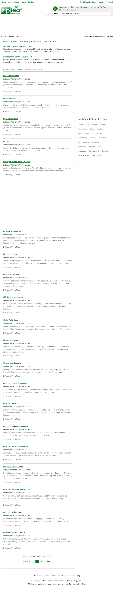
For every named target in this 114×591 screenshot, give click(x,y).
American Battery (10, 403)
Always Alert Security (12, 363)
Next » (49, 561)
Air (79, 142)
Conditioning (82, 137)
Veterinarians (82, 129)
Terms (62, 581)
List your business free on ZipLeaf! (17, 46)
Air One (6, 141)
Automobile (84, 155)
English (32, 2)
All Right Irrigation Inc (12, 231)
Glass (87, 133)
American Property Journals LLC (16, 489)
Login (101, 2)
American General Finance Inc (15, 446)
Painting (86, 142)
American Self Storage (12, 512)
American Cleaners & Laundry (15, 426)
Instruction (102, 137)
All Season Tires (10, 254)
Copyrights (78, 581)
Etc (93, 133)
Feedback (109, 2)
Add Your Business (88, 2)
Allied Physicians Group (13, 297)
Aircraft (80, 124)
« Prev (25, 561)
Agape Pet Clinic (10, 98)
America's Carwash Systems (15, 383)
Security (102, 124)
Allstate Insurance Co (12, 340)
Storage (99, 133)
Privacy (69, 581)
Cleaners (93, 137)
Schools (105, 151)
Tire (87, 124)
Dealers (97, 155)
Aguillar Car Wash (10, 119)
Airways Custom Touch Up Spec (16, 162)
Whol (100, 146)
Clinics (92, 129)
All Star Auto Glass (11, 274)
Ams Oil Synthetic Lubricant (14, 532)
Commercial (82, 146)
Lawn (80, 133)
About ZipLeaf (13, 2)
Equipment (94, 151)
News (24, 2)
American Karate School (13, 467)
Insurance (82, 151)
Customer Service (68, 576)
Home (3, 2)
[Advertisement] (57, 26)
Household (95, 142)
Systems (92, 146)
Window (94, 124)
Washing (100, 129)
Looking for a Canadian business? (17, 57)
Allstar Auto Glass (10, 320)
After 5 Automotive (11, 76)
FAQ (78, 576)
